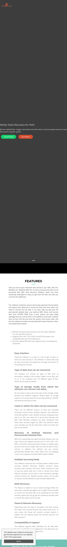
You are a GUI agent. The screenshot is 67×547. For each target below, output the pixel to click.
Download (8, 133)
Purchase (26, 133)
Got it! (19, 541)
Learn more (17, 537)
